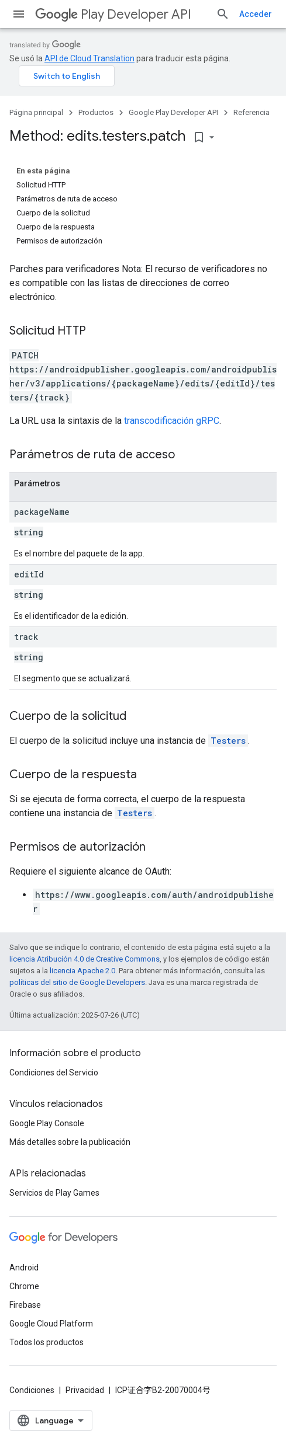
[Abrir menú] (18, 14)
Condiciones (31, 1390)
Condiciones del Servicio (53, 1072)
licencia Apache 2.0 (82, 970)
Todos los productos (46, 1342)
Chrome (24, 1286)
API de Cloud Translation (89, 58)
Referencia (251, 112)
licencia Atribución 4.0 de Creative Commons (84, 959)
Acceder (255, 14)
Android (24, 1267)
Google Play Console (46, 1123)
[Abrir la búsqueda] (223, 14)
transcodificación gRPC (171, 420)
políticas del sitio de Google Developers (77, 982)
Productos (95, 112)
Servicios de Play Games (54, 1192)
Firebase (25, 1305)
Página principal (36, 112)
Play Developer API (113, 14)
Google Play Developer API (173, 112)
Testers (228, 740)
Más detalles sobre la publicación (69, 1142)
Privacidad (85, 1390)
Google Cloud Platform (51, 1323)
